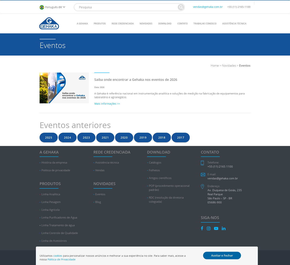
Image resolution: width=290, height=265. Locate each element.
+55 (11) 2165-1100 (238, 6)
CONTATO (182, 23)
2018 (161, 137)
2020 (124, 137)
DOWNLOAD (164, 23)
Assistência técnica (107, 162)
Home (215, 65)
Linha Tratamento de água (58, 225)
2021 (105, 137)
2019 (142, 137)
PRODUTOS (100, 23)
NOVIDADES (146, 23)
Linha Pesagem (51, 202)
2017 (180, 137)
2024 (67, 137)
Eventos (100, 194)
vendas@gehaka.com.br (208, 6)
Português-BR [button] (52, 7)
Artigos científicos (160, 178)
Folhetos (154, 170)
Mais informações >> (107, 103)
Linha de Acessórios (54, 241)
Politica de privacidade (55, 170)
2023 (86, 137)
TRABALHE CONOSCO (204, 23)
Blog (98, 202)
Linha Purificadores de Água (59, 217)
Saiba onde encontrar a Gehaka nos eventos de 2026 (135, 79)
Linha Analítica (50, 194)
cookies (57, 255)
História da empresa (54, 162)
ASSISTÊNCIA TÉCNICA (234, 23)
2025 (48, 137)
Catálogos (155, 162)
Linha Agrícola (50, 210)
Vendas (99, 170)
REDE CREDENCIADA (123, 23)
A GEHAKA (82, 23)
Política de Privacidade (61, 259)
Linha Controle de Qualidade (59, 233)
